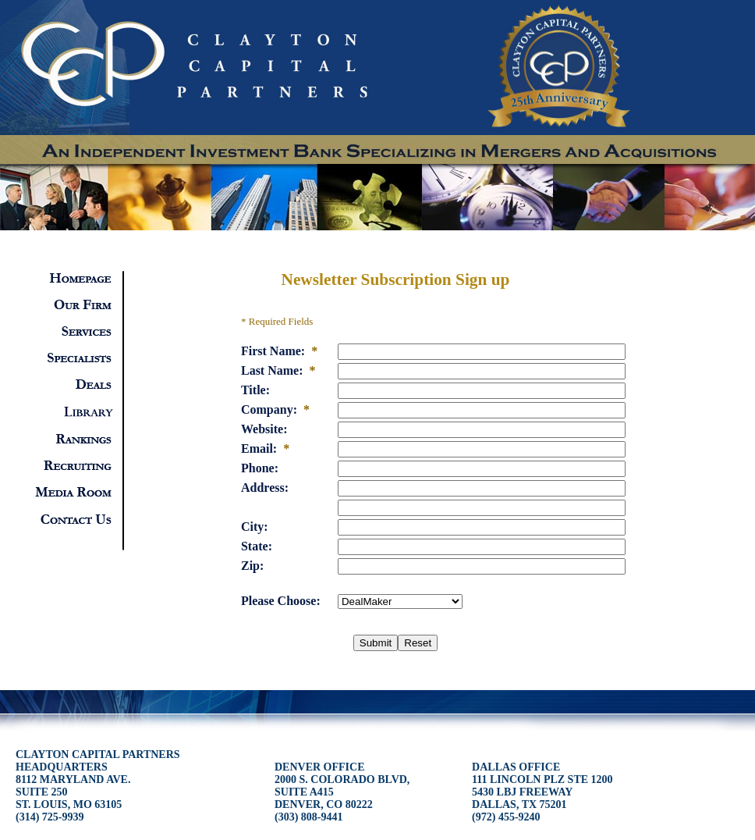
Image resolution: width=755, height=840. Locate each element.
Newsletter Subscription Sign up (396, 279)
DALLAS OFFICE (542, 792)
